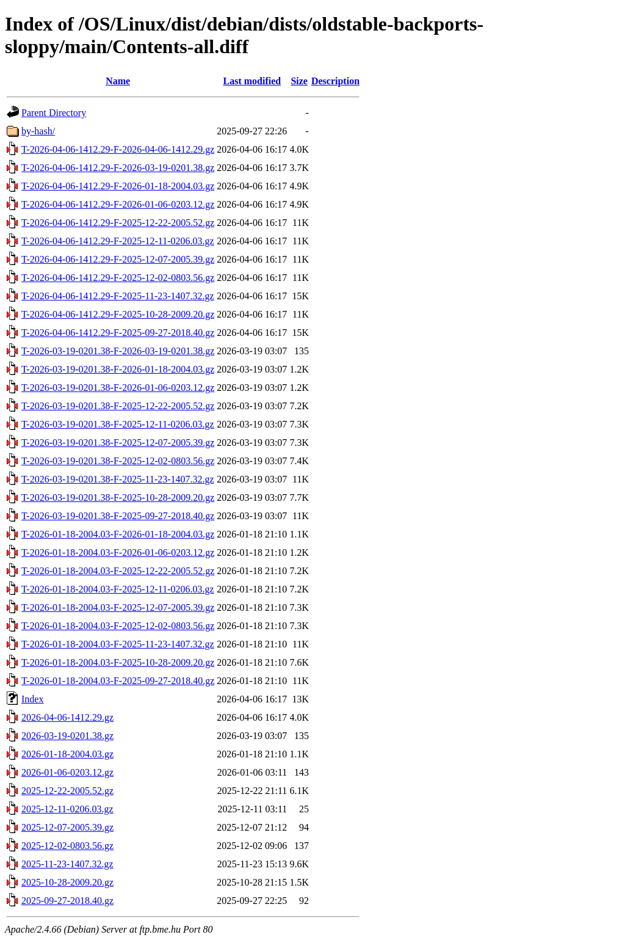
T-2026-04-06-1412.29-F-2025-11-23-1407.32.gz (117, 296)
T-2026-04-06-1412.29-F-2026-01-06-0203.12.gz (117, 204)
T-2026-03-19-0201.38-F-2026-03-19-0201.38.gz (117, 351)
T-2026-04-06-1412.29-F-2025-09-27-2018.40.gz (117, 332)
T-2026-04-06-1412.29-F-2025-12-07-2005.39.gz (117, 259)
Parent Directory (53, 112)
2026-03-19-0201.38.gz (67, 736)
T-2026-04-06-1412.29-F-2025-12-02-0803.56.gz (117, 277)
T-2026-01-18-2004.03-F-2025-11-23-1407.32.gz (117, 644)
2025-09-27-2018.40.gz (67, 900)
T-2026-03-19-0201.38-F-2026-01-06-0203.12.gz (117, 387)
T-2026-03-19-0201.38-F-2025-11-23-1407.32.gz (117, 479)
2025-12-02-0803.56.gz (67, 845)
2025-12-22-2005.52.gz (67, 790)
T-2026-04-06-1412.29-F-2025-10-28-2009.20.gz (117, 314)
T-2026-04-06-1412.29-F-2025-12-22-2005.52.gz (117, 222)
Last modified (252, 81)
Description (335, 81)
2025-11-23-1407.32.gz (67, 864)
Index (32, 699)
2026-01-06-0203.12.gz (67, 772)
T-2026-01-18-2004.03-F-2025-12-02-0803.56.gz (117, 626)
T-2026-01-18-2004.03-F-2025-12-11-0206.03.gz (117, 589)
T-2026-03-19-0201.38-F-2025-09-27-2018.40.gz (117, 516)
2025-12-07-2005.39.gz (67, 827)
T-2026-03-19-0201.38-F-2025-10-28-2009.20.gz (117, 497)
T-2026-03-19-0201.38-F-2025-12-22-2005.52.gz (117, 406)
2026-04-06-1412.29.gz (67, 717)
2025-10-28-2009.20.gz (67, 882)
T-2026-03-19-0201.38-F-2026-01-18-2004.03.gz (117, 369)
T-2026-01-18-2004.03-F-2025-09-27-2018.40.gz (117, 681)
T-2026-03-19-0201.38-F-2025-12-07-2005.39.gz (117, 442)
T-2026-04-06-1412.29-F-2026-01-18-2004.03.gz (117, 186)
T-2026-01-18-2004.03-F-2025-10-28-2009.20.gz (117, 662)
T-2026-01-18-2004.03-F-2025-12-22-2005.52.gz (117, 571)
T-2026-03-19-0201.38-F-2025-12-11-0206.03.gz (117, 424)
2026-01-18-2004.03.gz (67, 754)
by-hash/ (38, 131)
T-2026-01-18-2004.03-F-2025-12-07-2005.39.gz (117, 607)
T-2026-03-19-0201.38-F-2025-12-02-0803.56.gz (117, 461)
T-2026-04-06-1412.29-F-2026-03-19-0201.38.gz (117, 167)
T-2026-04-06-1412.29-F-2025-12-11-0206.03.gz (117, 241)
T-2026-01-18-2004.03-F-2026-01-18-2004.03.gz (117, 534)
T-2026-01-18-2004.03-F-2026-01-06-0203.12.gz (117, 552)
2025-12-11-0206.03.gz (67, 809)
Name (118, 81)
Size (299, 81)
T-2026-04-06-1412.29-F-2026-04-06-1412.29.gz (117, 149)
